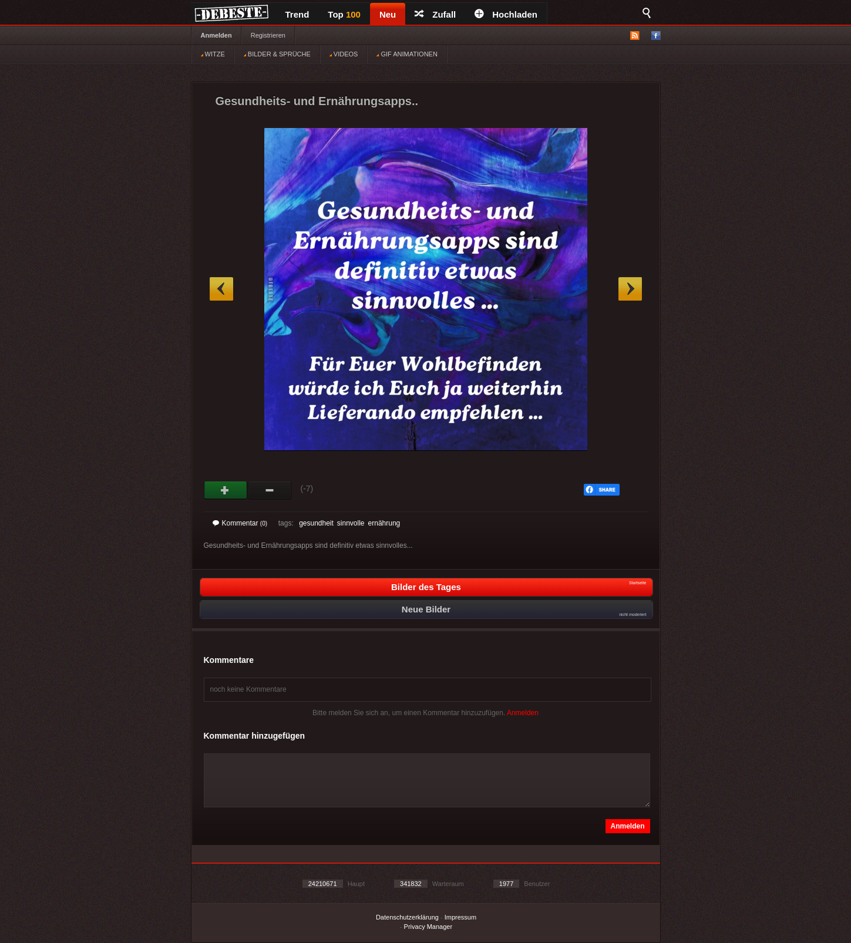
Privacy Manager (428, 926)
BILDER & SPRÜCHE (277, 54)
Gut (226, 490)
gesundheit (316, 523)
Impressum (460, 917)
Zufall (435, 14)
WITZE (213, 54)
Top (344, 14)
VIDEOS (343, 54)
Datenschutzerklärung (407, 917)
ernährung (384, 523)
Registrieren (268, 35)
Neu (387, 14)
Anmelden (216, 35)
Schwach (270, 490)
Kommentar (240, 523)
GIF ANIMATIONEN (406, 54)
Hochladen (506, 14)
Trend (297, 14)
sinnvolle (351, 523)
